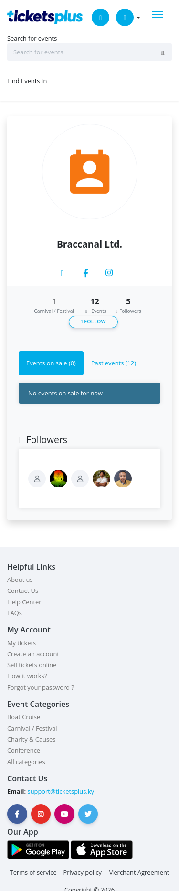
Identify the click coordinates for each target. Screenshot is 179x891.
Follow (93, 321)
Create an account (33, 654)
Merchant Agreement (138, 872)
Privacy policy (82, 872)
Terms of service (33, 872)
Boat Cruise (23, 717)
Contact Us (22, 590)
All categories (26, 761)
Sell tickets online (31, 665)
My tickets (21, 643)
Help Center (24, 602)
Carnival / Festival (32, 728)
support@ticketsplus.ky (60, 791)
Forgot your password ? (40, 687)
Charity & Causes (31, 739)
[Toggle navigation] (157, 15)
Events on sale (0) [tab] (51, 363)
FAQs (14, 613)
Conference (23, 750)
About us (20, 579)
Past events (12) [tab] (113, 363)
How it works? (27, 676)
